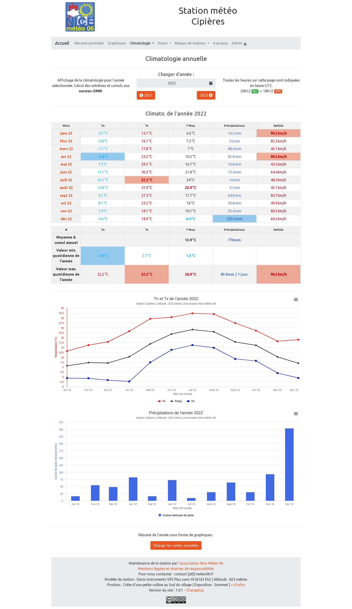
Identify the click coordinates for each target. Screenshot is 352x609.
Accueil (62, 43)
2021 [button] (146, 95)
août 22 (66, 188)
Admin (239, 43)
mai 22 (66, 164)
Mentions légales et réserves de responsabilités (176, 569)
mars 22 (66, 149)
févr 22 (66, 141)
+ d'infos (238, 585)
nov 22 (66, 211)
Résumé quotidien (89, 43)
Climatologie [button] (140, 43)
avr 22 (66, 157)
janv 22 (66, 133)
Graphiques (117, 43)
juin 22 (66, 172)
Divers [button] (163, 43)
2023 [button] (206, 95)
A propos (220, 43)
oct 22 (66, 203)
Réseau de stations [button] (191, 43)
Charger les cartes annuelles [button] (176, 545)
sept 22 (66, 195)
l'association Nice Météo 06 (200, 563)
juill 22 (66, 180)
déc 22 (66, 219)
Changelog (194, 590)
